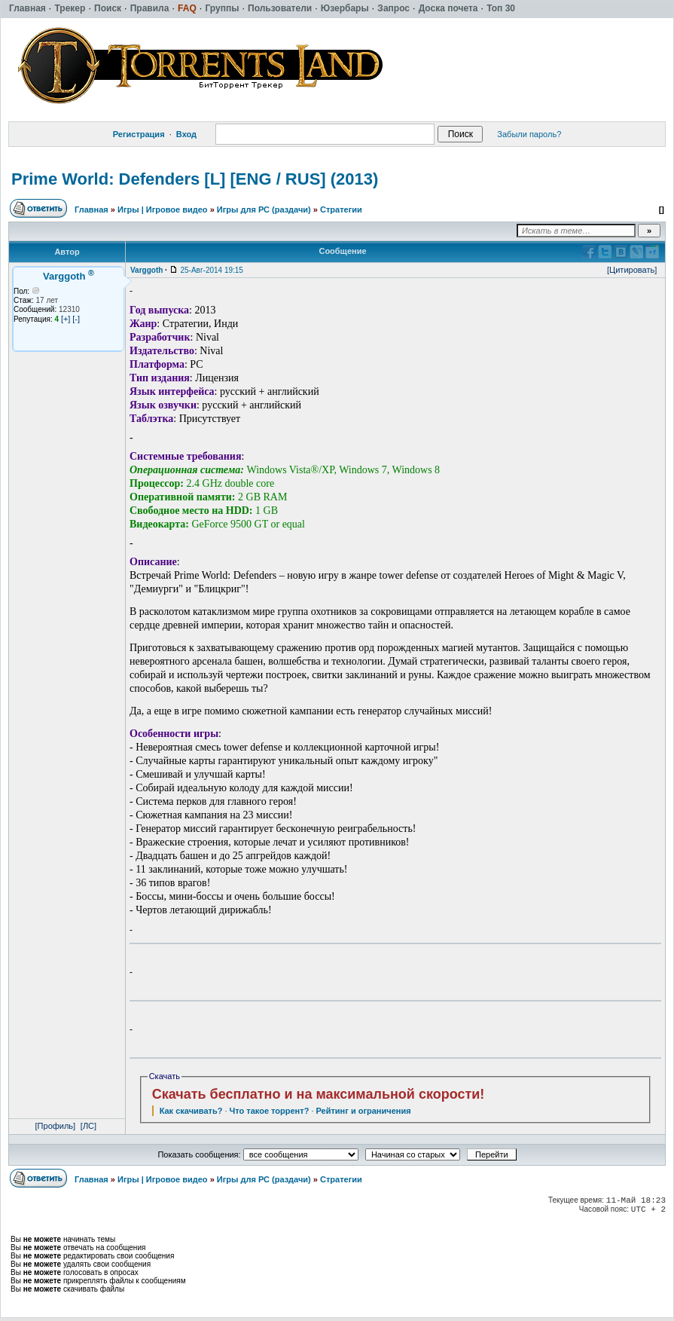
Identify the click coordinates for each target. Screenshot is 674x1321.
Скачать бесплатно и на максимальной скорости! (318, 1094)
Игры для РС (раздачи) (264, 209)
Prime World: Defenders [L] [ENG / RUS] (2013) (194, 179)
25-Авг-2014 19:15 (211, 270)
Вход (186, 134)
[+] (66, 318)
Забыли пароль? (529, 134)
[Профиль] (55, 1125)
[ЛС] (88, 1125)
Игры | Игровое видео (162, 209)
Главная (91, 209)
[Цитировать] (632, 269)
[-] (76, 318)
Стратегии (341, 209)
